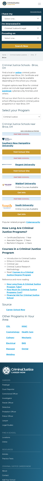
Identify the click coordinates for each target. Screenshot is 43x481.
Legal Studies (7, 425)
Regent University (25, 164)
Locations (6, 437)
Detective (6, 407)
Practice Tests (7, 459)
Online (4, 442)
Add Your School (8, 480)
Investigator (7, 398)
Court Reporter (8, 389)
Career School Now (15, 310)
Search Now (21, 46)
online (18, 72)
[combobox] (21, 18)
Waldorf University (25, 183)
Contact (5, 475)
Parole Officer (7, 403)
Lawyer (5, 421)
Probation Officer (9, 412)
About (4, 471)
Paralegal (6, 385)
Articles (5, 454)
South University (24, 205)
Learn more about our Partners (30, 131)
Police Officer (7, 416)
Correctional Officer (10, 394)
